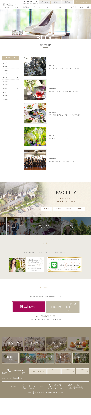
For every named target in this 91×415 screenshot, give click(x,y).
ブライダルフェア (82, 2)
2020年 (5, 85)
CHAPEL (70, 208)
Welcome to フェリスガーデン (59, 138)
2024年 (5, 70)
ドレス (41, 7)
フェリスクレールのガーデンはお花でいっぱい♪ (65, 68)
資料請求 (56, 2)
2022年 (5, 77)
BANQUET (47, 208)
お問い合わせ (44, 2)
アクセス (80, 7)
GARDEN (59, 208)
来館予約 (67, 2)
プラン (49, 7)
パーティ (17, 7)
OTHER (82, 208)
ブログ (71, 7)
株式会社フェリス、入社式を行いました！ (63, 161)
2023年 (5, 74)
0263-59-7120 (18, 387)
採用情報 (34, 394)
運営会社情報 (27, 394)
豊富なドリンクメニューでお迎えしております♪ (65, 91)
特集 (87, 7)
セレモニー (7, 7)
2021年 (5, 81)
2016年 (5, 99)
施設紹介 (26, 7)
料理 (34, 7)
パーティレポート (60, 7)
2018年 (5, 92)
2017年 (5, 95)
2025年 (5, 66)
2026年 (5, 63)
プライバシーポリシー (16, 394)
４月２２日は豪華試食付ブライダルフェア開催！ (65, 115)
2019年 (5, 88)
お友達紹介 (5, 394)
